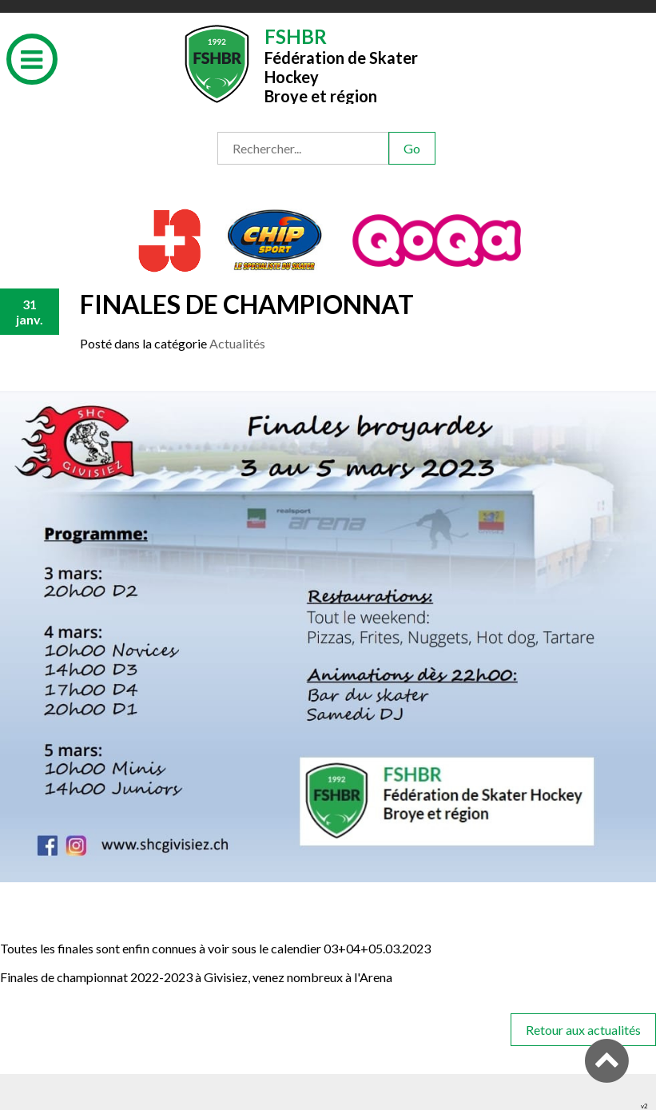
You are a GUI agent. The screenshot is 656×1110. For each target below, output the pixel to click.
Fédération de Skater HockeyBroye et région (341, 64)
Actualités (237, 343)
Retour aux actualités (583, 1029)
